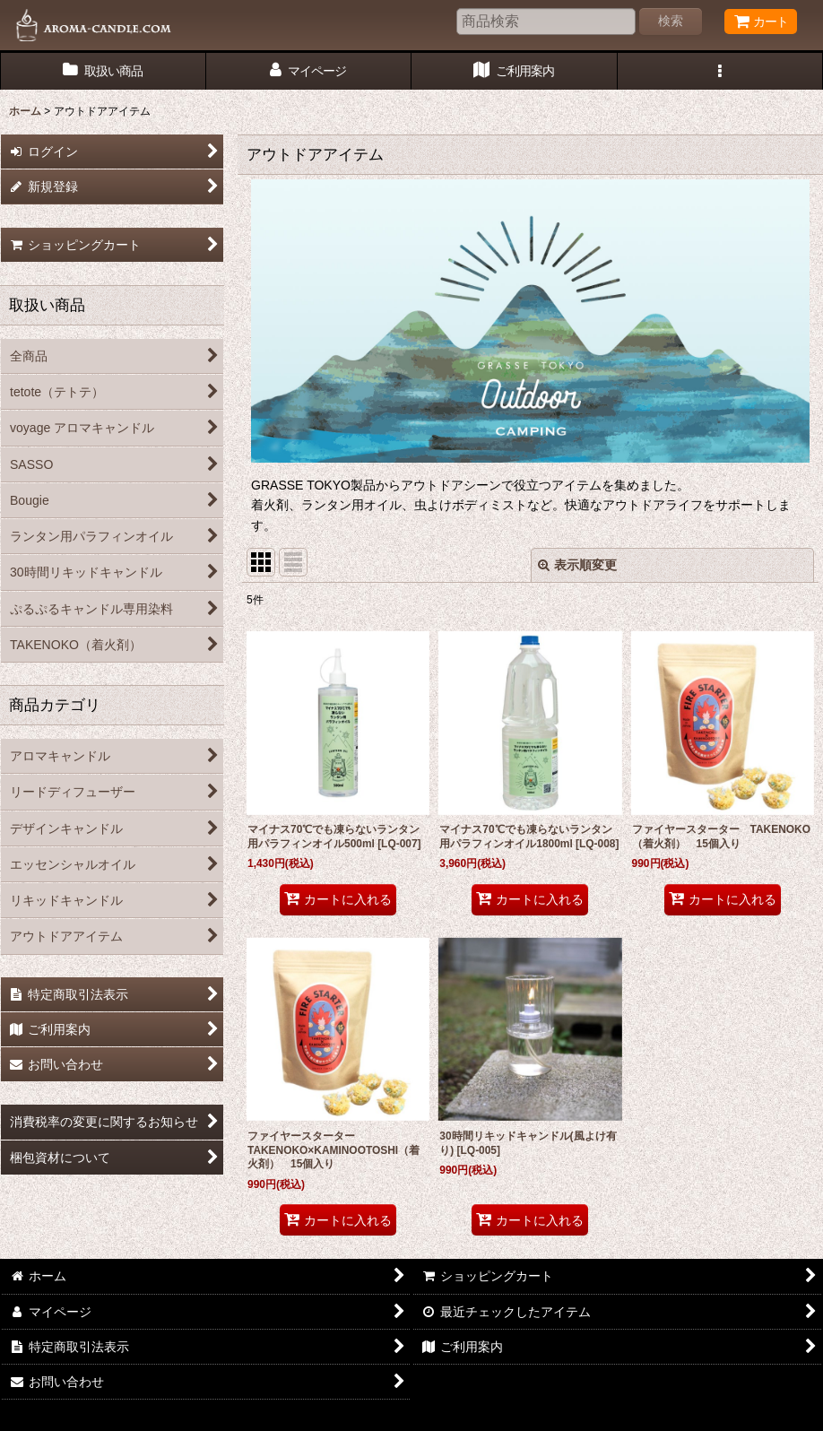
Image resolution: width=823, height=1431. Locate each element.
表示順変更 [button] (577, 565)
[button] (721, 71)
